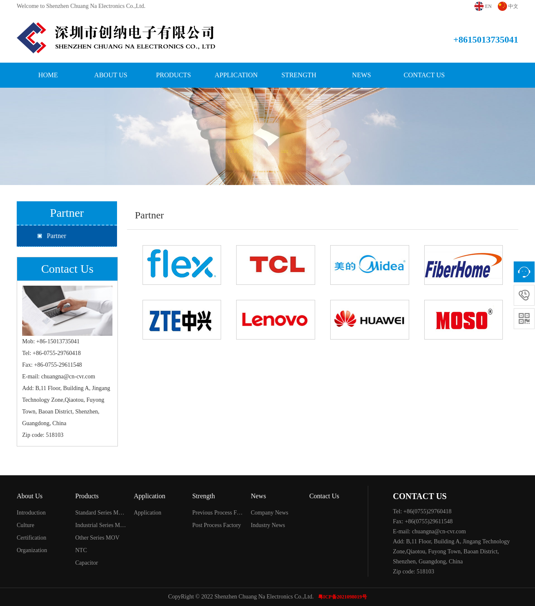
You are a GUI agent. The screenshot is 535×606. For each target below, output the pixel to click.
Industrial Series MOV (101, 525)
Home (48, 75)
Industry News (268, 525)
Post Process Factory (216, 525)
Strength (298, 75)
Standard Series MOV (101, 513)
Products (173, 75)
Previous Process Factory (218, 513)
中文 (513, 6)
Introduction (31, 513)
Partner (56, 235)
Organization (32, 550)
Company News (269, 513)
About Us (110, 75)
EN (488, 6)
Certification (31, 538)
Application (235, 75)
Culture (25, 525)
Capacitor (86, 563)
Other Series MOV (97, 538)
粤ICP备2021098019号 (342, 597)
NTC (81, 550)
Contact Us (424, 75)
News (361, 75)
